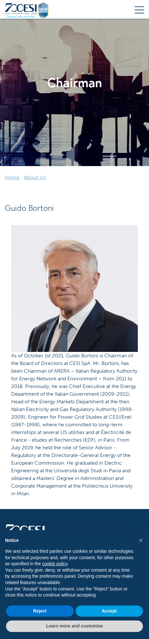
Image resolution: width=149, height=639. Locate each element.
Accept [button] (109, 610)
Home (12, 177)
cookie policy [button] (54, 563)
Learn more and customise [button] (74, 625)
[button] (141, 540)
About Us (35, 177)
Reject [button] (40, 610)
